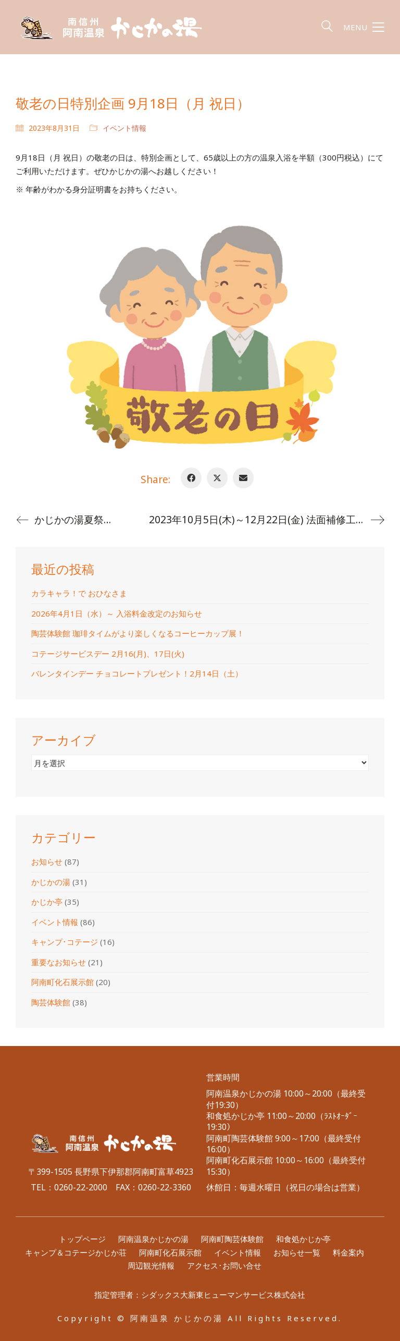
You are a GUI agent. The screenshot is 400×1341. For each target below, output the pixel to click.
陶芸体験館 (50, 1002)
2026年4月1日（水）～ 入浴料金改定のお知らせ (116, 613)
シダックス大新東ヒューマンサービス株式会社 (223, 1294)
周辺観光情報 (151, 1265)
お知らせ (47, 861)
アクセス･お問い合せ (224, 1265)
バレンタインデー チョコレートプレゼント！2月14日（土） (137, 673)
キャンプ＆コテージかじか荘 (76, 1252)
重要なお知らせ (58, 962)
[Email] (243, 477)
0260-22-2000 (80, 1187)
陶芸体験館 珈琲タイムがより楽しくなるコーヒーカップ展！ (137, 633)
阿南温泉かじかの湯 (153, 1239)
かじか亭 (47, 901)
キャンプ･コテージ (64, 942)
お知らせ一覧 (296, 1252)
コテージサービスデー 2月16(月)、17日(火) (107, 653)
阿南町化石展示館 (62, 982)
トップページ (82, 1239)
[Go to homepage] (120, 27)
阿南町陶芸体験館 (232, 1239)
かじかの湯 (50, 882)
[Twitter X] (217, 477)
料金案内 (348, 1252)
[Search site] (327, 28)
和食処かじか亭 (303, 1239)
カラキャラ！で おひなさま (79, 593)
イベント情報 (124, 128)
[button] (363, 27)
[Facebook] (191, 477)
